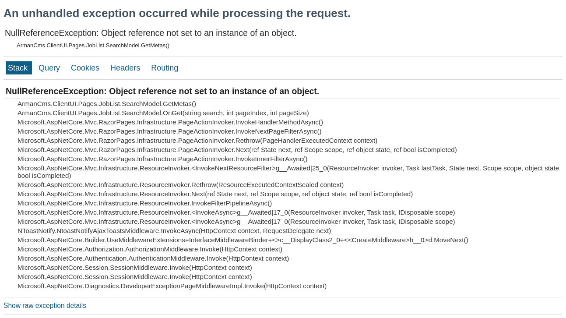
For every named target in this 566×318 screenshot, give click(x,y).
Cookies (86, 68)
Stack (19, 68)
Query (50, 68)
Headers (126, 68)
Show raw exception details (45, 305)
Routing (164, 68)
